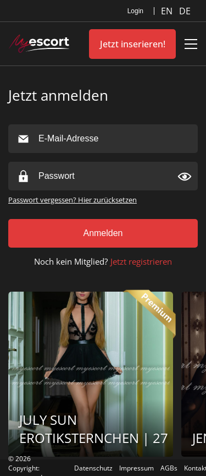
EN (168, 11)
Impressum (136, 468)
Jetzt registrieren (141, 261)
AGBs (168, 468)
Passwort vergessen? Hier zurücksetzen (72, 200)
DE (185, 11)
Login (135, 11)
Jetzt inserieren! (132, 44)
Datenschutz (93, 468)
